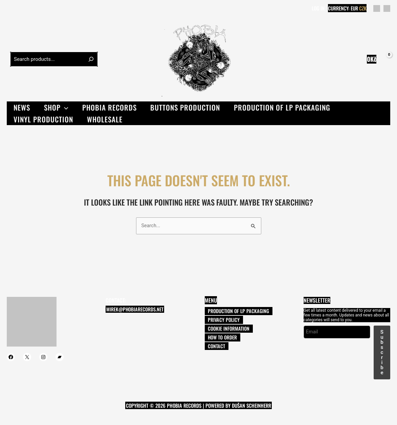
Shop (57, 107)
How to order (216, 338)
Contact (210, 347)
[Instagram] (30, 9)
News (22, 107)
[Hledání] (91, 59)
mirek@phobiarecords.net (133, 309)
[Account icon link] (318, 8)
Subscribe (381, 352)
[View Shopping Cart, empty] (377, 59)
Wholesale (105, 119)
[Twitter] (20, 9)
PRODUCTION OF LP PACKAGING (284, 107)
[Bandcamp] (40, 9)
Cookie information (222, 329)
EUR (354, 8)
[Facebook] (10, 9)
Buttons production (187, 107)
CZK (363, 8)
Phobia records (110, 107)
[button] (65, 107)
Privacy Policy (218, 320)
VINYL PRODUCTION (43, 119)
